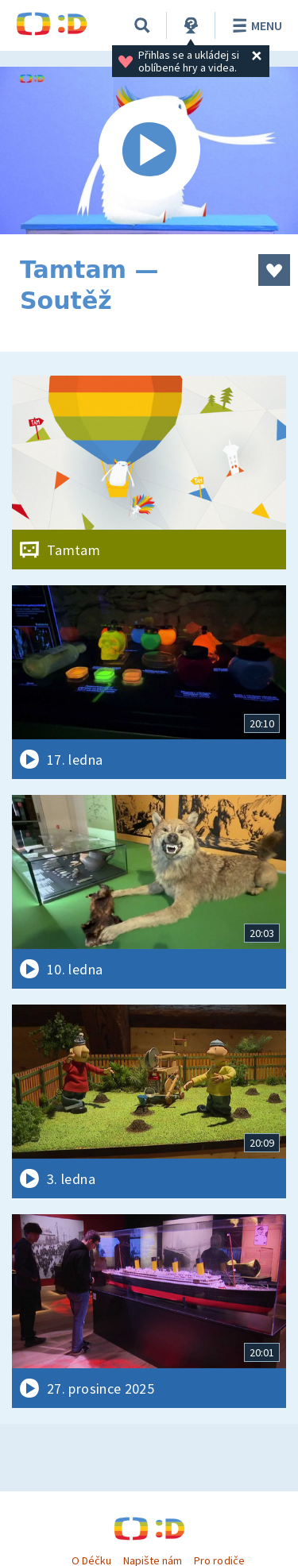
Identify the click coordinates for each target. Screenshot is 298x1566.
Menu (254, 25)
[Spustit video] (149, 150)
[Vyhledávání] (142, 25)
